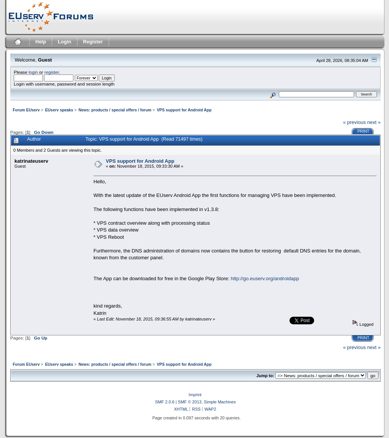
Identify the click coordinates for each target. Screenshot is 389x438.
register (51, 72)
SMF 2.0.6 (164, 402)
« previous (354, 122)
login (33, 72)
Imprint (195, 394)
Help (40, 41)
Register (93, 41)
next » (374, 122)
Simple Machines (220, 402)
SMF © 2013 (189, 402)
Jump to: (265, 375)
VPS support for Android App (140, 161)
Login (64, 41)
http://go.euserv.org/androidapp (265, 278)
